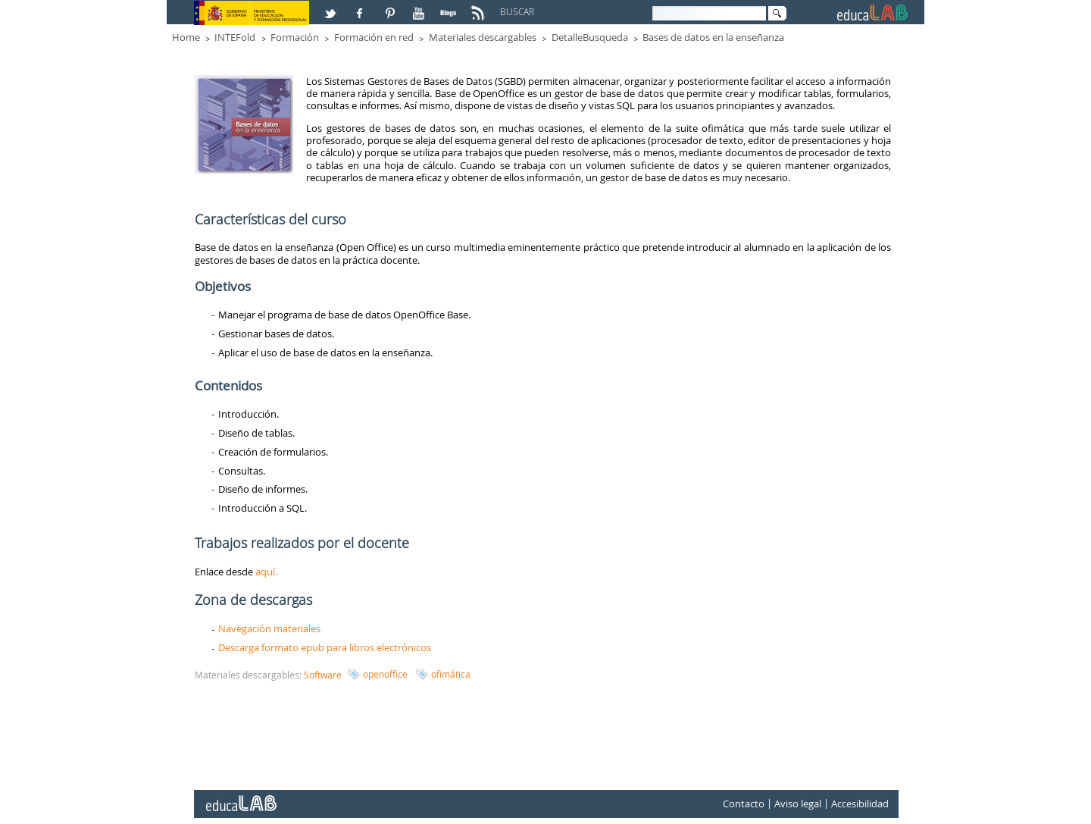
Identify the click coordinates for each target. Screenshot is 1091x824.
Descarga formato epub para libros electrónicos (324, 647)
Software (323, 675)
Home (186, 37)
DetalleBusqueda (590, 37)
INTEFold (234, 37)
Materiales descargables (482, 37)
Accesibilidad (860, 804)
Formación (294, 37)
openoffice (385, 674)
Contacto (743, 804)
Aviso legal (797, 804)
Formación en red (374, 37)
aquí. (266, 571)
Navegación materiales (269, 628)
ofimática (450, 674)
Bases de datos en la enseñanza (713, 37)
